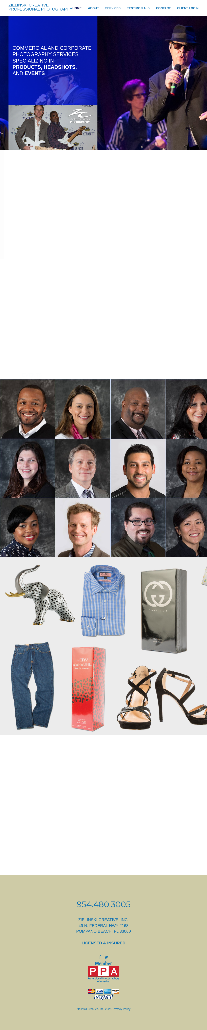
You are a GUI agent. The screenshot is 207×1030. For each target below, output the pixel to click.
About (93, 8)
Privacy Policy (121, 1009)
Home (76, 8)
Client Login (188, 8)
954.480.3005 (103, 904)
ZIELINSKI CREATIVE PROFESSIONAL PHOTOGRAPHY (40, 7)
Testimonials (138, 8)
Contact (163, 8)
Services (113, 8)
